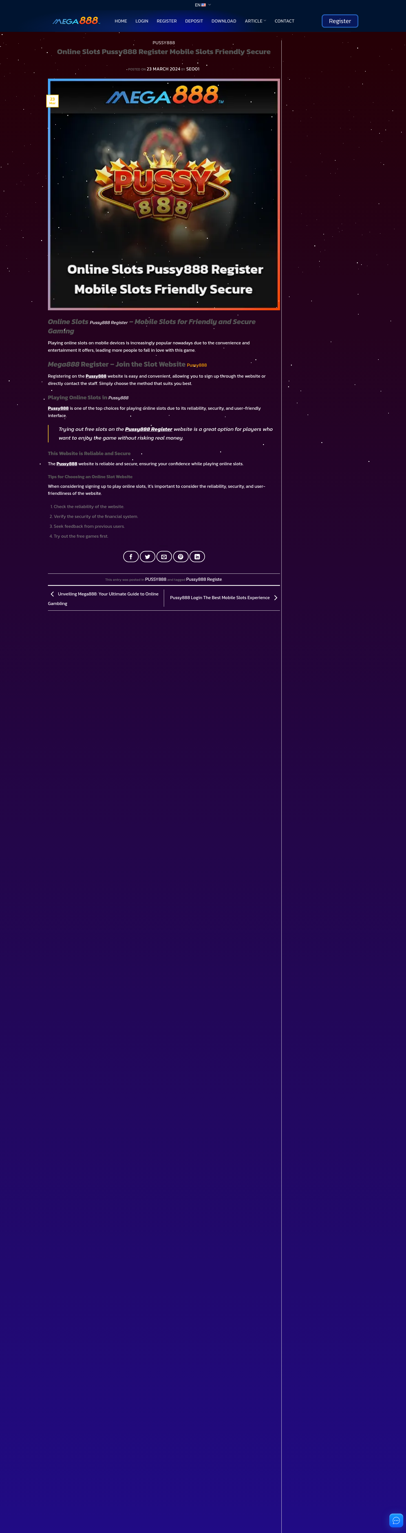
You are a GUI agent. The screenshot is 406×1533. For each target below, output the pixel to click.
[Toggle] (46, 784)
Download (223, 20)
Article (255, 20)
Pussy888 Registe (204, 579)
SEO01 (193, 68)
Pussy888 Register (109, 322)
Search (289, 43)
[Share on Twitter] (147, 556)
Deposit (194, 20)
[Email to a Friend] (164, 556)
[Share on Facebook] (131, 556)
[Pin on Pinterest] (181, 556)
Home (121, 20)
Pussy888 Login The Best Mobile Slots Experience (225, 597)
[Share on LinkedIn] (197, 556)
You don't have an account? (36, 1225)
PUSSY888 (164, 42)
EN (203, 4)
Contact (284, 20)
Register (167, 20)
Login (142, 20)
